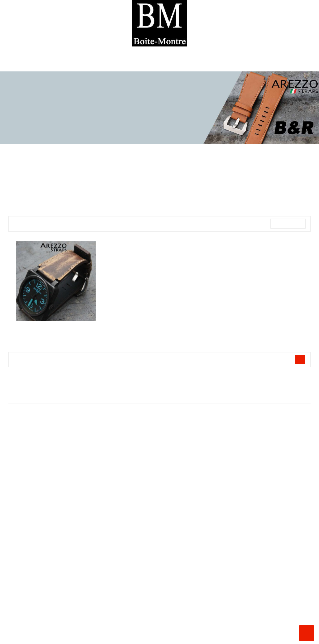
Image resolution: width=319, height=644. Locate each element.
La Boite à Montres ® (159, 462)
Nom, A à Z (288, 223)
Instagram (7, 636)
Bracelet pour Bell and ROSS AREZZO (56, 327)
